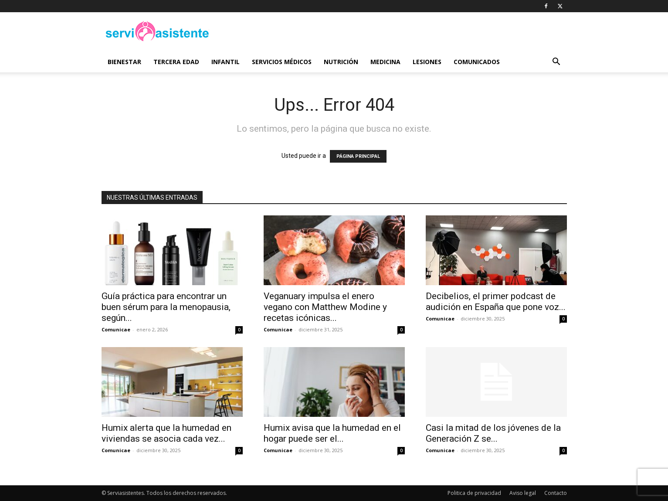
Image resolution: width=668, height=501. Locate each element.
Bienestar (124, 62)
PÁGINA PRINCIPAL (358, 156)
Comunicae (116, 329)
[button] (556, 62)
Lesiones (427, 62)
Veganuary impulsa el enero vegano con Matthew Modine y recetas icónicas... (325, 307)
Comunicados (477, 62)
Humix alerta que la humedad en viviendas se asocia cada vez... (166, 433)
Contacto (555, 493)
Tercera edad (176, 62)
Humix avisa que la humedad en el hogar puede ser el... (332, 433)
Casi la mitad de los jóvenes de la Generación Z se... (493, 433)
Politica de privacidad (474, 493)
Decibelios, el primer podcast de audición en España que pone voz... (496, 301)
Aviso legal (522, 493)
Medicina (385, 62)
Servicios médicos (282, 62)
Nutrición (341, 62)
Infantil (225, 62)
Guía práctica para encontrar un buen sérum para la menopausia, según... (166, 307)
